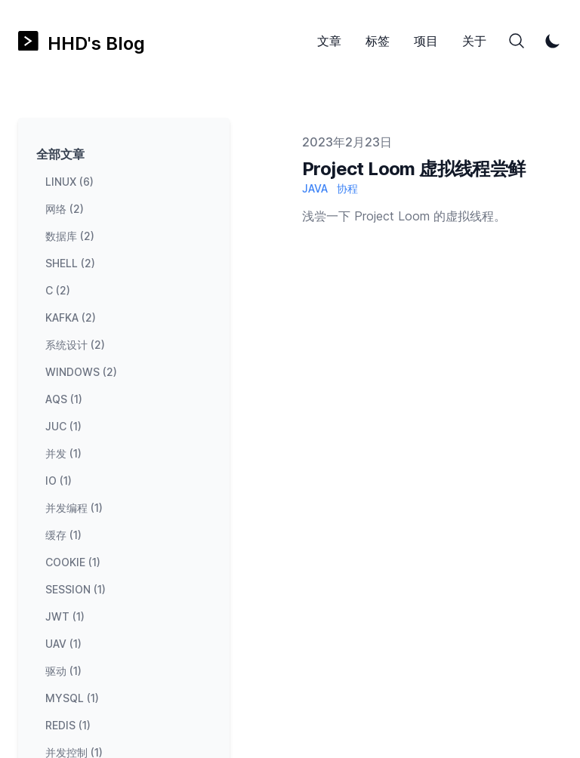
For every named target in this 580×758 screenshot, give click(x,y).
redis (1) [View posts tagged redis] (68, 725)
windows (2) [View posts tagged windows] (81, 371)
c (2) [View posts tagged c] (57, 290)
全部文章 (60, 154)
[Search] (517, 41)
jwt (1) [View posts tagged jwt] (65, 616)
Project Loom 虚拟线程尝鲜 (414, 169)
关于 (474, 40)
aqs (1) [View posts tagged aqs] (63, 399)
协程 (347, 188)
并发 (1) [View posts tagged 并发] (63, 453)
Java (315, 188)
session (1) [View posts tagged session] (75, 589)
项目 (426, 40)
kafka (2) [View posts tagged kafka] (70, 317)
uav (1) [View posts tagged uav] (63, 643)
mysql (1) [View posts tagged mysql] (72, 698)
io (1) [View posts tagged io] (58, 480)
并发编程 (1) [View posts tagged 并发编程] (74, 507)
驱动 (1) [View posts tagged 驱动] (63, 670)
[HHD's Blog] (81, 41)
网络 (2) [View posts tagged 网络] (64, 208)
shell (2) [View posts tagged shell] (70, 263)
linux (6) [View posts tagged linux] (69, 181)
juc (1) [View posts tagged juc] (63, 426)
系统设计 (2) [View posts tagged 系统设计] (75, 344)
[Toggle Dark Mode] (553, 41)
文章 (329, 40)
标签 (378, 40)
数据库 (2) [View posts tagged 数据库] (69, 236)
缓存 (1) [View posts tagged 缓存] (63, 534)
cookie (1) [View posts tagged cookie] (72, 562)
